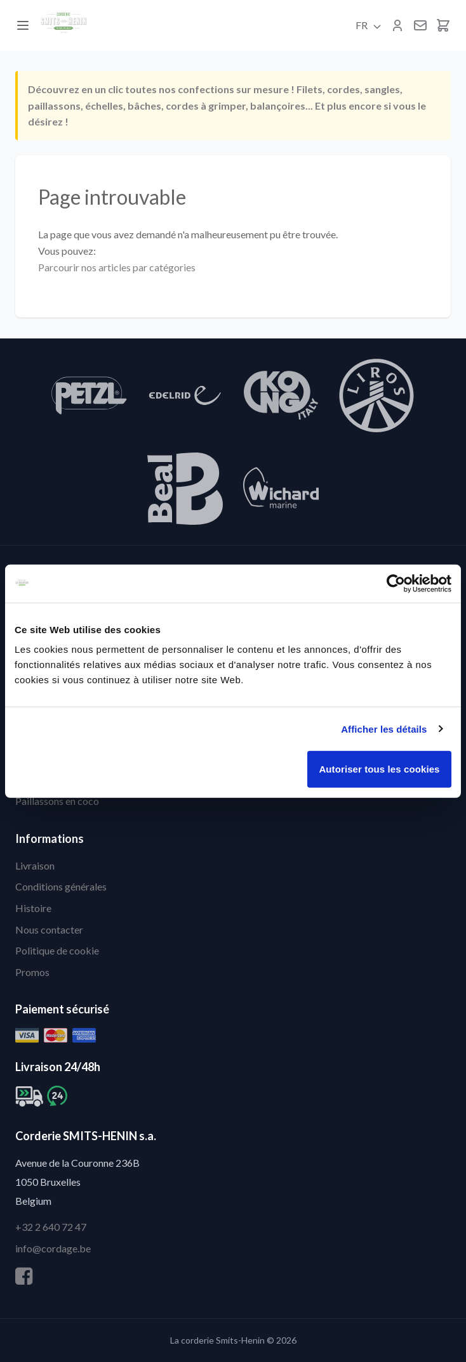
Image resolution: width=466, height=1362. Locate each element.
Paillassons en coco (57, 801)
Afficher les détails (384, 728)
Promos (32, 972)
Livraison (35, 865)
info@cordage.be (53, 1248)
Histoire (33, 908)
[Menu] (22, 25)
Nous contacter (49, 929)
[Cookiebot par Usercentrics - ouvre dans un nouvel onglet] (395, 583)
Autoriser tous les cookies (379, 769)
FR (369, 25)
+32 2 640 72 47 (50, 1227)
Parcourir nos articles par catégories (117, 267)
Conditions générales (61, 886)
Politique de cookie (57, 950)
